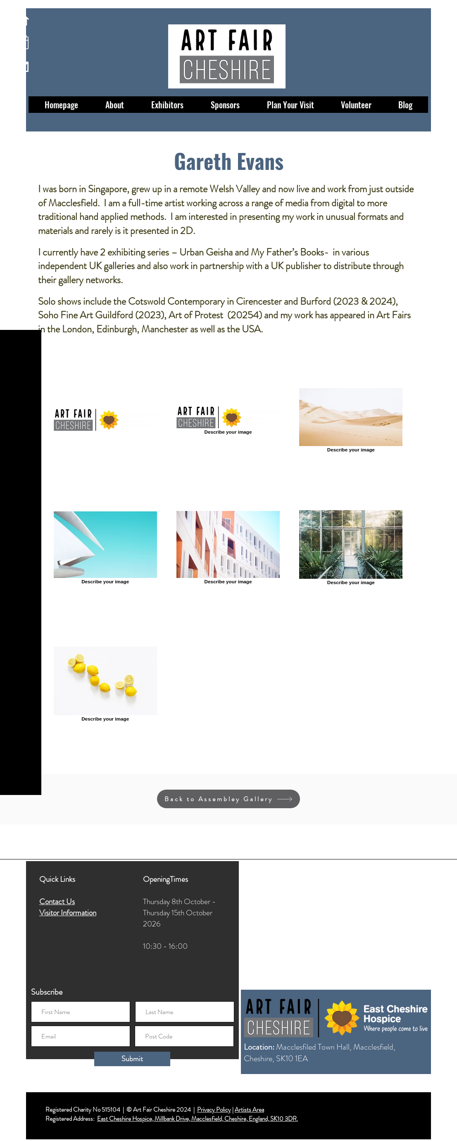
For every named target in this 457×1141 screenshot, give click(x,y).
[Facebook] (21, 1084)
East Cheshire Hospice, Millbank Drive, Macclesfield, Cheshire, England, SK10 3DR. (197, 1118)
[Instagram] (21, 1098)
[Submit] (132, 1059)
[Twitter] (21, 1113)
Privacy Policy (214, 1109)
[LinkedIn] (21, 1127)
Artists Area (249, 1109)
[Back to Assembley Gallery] (228, 799)
